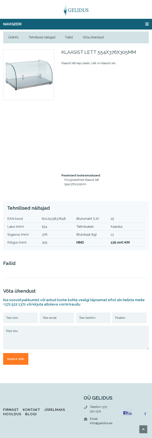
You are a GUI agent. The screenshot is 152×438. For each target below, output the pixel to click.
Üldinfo (13, 37)
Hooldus (12, 414)
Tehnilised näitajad (42, 37)
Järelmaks (54, 410)
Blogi (31, 414)
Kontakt (31, 410)
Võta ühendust (93, 37)
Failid (69, 37)
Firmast (11, 410)
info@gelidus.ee (101, 423)
